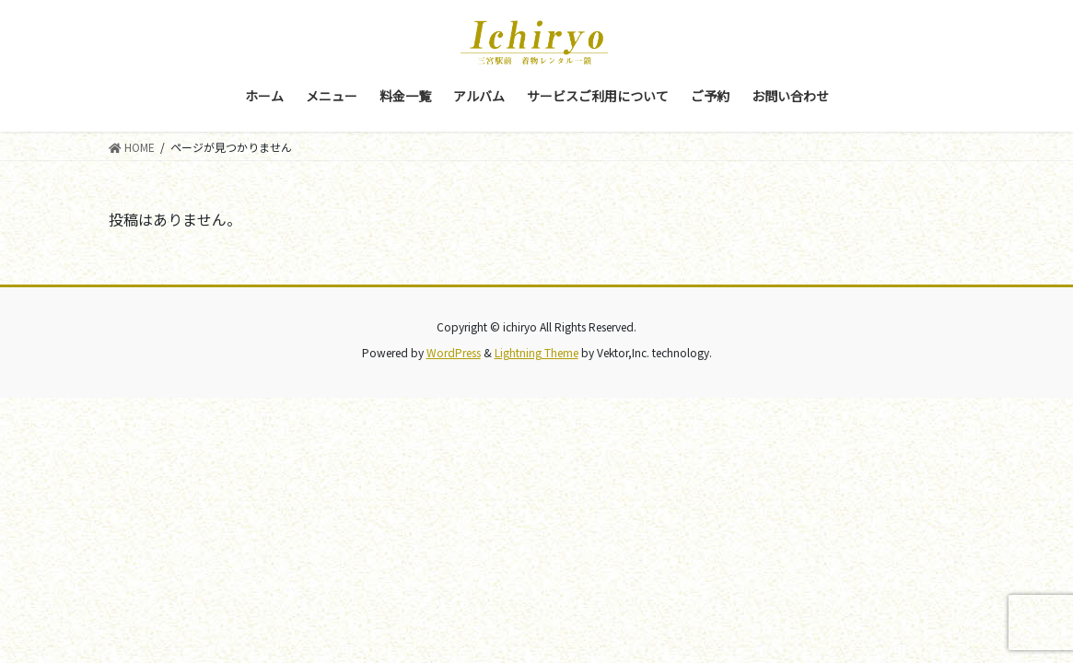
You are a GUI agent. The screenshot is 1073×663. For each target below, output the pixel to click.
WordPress (453, 352)
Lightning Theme (536, 352)
